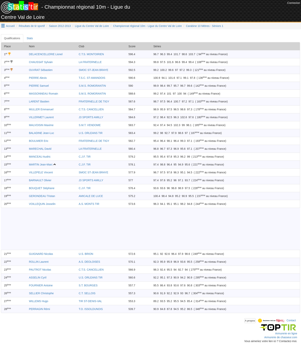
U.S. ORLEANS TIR (91, 133)
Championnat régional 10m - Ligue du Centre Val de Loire (147, 25)
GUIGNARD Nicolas (41, 253)
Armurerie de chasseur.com (280, 337)
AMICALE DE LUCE (91, 196)
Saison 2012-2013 (60, 25)
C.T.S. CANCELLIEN (91, 109)
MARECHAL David (40, 148)
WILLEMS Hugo (38, 301)
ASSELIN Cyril (37, 277)
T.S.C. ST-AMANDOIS (92, 77)
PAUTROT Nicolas (40, 269)
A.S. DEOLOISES (89, 261)
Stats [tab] (30, 38)
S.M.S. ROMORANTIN (92, 85)
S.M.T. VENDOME (90, 125)
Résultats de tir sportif (32, 25)
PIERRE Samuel (39, 85)
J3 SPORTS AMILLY (91, 117)
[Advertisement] (216, 9)
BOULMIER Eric (38, 140)
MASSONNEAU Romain (43, 93)
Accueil (10, 25)
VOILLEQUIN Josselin (42, 203)
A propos (250, 320)
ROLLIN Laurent (39, 261)
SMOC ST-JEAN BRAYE (93, 69)
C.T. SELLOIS (87, 293)
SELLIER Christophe (41, 293)
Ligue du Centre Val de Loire (92, 25)
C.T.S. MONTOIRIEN (91, 54)
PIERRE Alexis (38, 77)
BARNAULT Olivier (40, 180)
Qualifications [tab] (12, 38)
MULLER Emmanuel (41, 109)
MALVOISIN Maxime (41, 125)
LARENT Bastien (39, 101)
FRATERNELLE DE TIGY (94, 101)
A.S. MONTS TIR (89, 203)
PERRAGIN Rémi (39, 309)
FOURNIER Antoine (41, 285)
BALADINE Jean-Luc (41, 133)
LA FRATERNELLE (90, 62)
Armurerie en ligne (286, 333)
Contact (291, 320)
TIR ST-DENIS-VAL (90, 301)
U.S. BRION (86, 253)
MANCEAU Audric (40, 156)
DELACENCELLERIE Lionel (46, 54)
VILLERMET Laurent (41, 117)
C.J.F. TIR (85, 156)
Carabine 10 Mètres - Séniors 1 (204, 25)
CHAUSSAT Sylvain (41, 62)
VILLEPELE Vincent (41, 172)
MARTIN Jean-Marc (41, 164)
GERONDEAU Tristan (42, 196)
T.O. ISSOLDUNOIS (91, 309)
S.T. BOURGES (88, 285)
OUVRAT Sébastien (41, 69)
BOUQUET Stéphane (42, 188)
